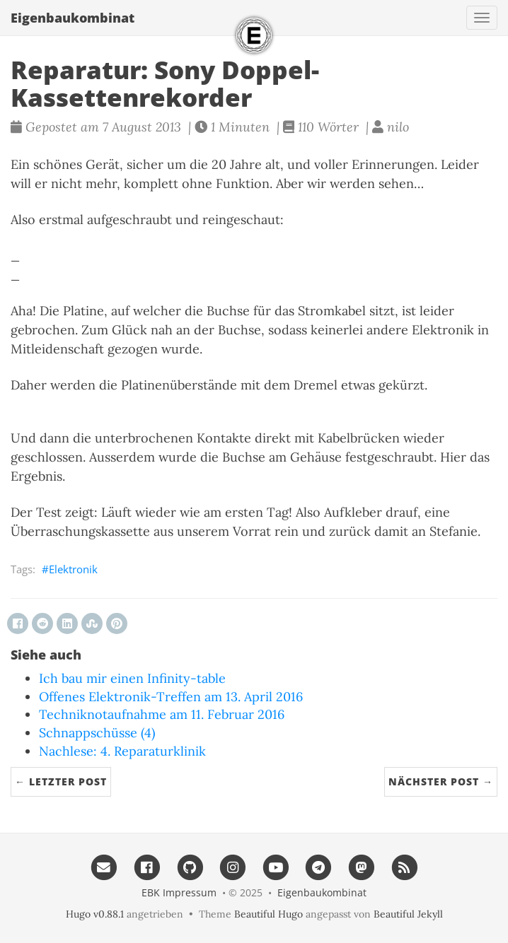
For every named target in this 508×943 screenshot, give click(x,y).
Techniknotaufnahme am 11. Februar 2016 (161, 714)
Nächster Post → (440, 781)
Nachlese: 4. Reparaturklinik (122, 751)
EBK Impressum (179, 892)
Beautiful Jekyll (408, 914)
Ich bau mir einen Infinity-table (132, 678)
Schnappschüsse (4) (97, 733)
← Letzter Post (61, 781)
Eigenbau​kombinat (72, 17)
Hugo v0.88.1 (95, 914)
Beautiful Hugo (268, 914)
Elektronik (73, 569)
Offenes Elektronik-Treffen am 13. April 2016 (171, 697)
